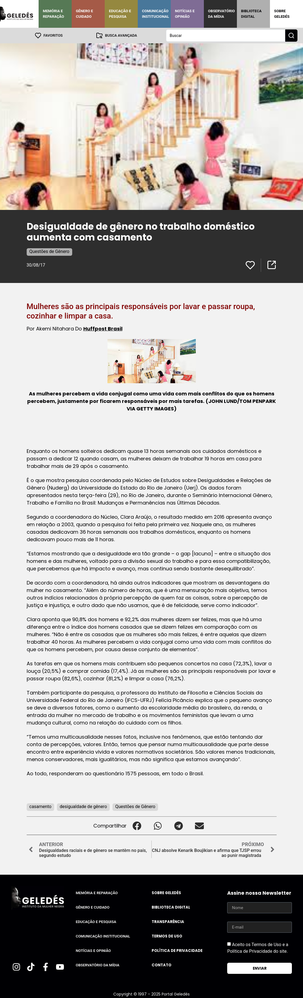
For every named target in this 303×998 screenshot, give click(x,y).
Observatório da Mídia (221, 14)
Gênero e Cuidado (84, 14)
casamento (40, 806)
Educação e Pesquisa (120, 14)
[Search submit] (291, 35)
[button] (137, 825)
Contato (161, 965)
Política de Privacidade (177, 950)
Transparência (168, 921)
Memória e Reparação (53, 14)
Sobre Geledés (281, 14)
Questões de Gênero (49, 251)
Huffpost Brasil (102, 328)
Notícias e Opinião (185, 14)
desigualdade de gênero (83, 806)
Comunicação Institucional (155, 14)
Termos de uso (167, 936)
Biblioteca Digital (251, 14)
